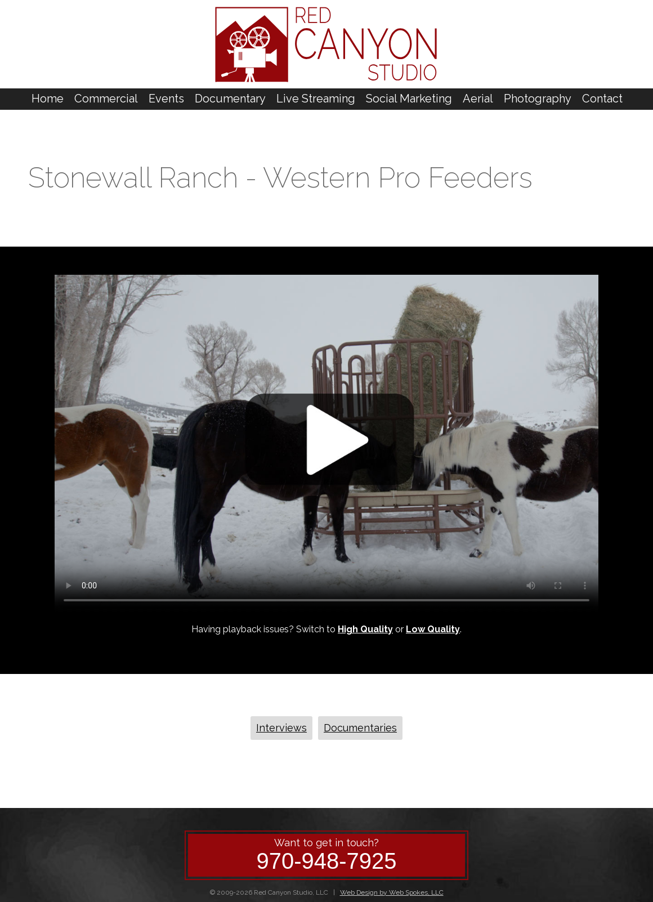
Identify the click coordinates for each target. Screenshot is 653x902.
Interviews (281, 728)
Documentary (230, 98)
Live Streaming (315, 98)
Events (166, 98)
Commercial (106, 98)
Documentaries (360, 728)
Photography (537, 98)
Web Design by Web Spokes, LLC (392, 892)
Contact (602, 98)
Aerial (478, 98)
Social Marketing (409, 98)
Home (48, 98)
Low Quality (433, 629)
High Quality (365, 629)
